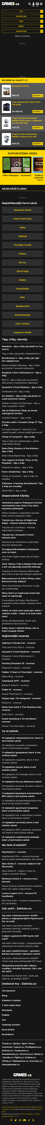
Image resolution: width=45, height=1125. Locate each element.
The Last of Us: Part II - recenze (18, 647)
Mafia (22, 227)
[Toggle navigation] (41, 4)
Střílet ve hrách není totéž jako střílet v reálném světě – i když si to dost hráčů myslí (22, 613)
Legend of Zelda (22, 332)
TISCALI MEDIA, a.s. (28, 1114)
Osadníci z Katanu (11, 1000)
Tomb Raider (22, 289)
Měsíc (21, 26)
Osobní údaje (30, 1107)
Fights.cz (19, 1057)
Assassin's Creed (22, 210)
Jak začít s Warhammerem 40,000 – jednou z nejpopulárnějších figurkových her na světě (22, 918)
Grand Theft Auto (22, 219)
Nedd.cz (38, 1054)
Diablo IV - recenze (12, 690)
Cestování (7, 1047)
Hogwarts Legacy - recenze (16, 668)
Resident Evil (22, 306)
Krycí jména (8, 1029)
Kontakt (5, 1109)
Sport (24, 1043)
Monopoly (7, 1010)
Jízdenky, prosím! (11, 1025)
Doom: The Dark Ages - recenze (18, 726)
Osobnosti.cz (21, 1050)
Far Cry (22, 262)
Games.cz (19, 1047)
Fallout (22, 254)
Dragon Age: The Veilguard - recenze (21, 698)
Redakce (13, 1107)
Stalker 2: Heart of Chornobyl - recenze (22, 672)
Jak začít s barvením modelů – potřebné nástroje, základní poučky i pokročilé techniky (21, 929)
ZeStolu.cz (7, 1050)
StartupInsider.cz (11, 1064)
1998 (21, 21)
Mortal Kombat (22, 315)
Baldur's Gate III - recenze (15, 685)
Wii (21, 11)
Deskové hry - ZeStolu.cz (19, 983)
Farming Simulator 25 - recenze (18, 663)
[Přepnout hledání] (30, 4)
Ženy (31, 1043)
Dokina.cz (30, 1057)
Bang (4, 995)
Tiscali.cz (7, 1043)
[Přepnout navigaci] (33, 4)
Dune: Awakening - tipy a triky (17, 472)
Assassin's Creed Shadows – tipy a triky (22, 387)
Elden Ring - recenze (13, 676)
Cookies (21, 1107)
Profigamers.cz (33, 1047)
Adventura (21, 16)
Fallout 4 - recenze (12, 703)
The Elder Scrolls (22, 245)
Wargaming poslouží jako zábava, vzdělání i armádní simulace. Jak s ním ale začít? (22, 968)
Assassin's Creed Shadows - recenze (21, 652)
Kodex (39, 1107)
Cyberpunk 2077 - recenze (16, 681)
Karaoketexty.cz (10, 1054)
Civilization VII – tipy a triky (16, 391)
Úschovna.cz (26, 1054)
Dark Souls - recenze (13, 714)
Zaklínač (22, 236)
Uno (4, 1020)
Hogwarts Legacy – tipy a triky (17, 467)
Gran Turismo (22, 324)
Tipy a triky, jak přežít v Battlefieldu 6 (21, 354)
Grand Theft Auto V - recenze (17, 694)
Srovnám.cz (36, 1061)
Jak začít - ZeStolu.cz (16, 908)
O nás (11, 1109)
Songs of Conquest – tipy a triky (18, 437)
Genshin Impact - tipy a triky (16, 418)
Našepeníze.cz (20, 1061)
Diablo (22, 280)
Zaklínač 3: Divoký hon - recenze (19, 643)
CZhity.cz (7, 1061)
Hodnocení (21, 31)
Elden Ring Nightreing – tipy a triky (20, 456)
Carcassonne (8, 991)
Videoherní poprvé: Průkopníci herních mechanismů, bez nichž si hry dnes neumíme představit (22, 506)
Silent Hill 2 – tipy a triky (14, 491)
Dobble (5, 1015)
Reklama (5, 1107)
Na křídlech (8, 1034)
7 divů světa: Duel (11, 1005)
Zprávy (16, 1043)
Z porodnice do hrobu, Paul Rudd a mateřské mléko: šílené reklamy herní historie (21, 603)
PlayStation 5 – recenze (14, 852)
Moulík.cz (8, 1057)
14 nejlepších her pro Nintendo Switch (22, 782)
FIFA (22, 297)
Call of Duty (22, 271)
